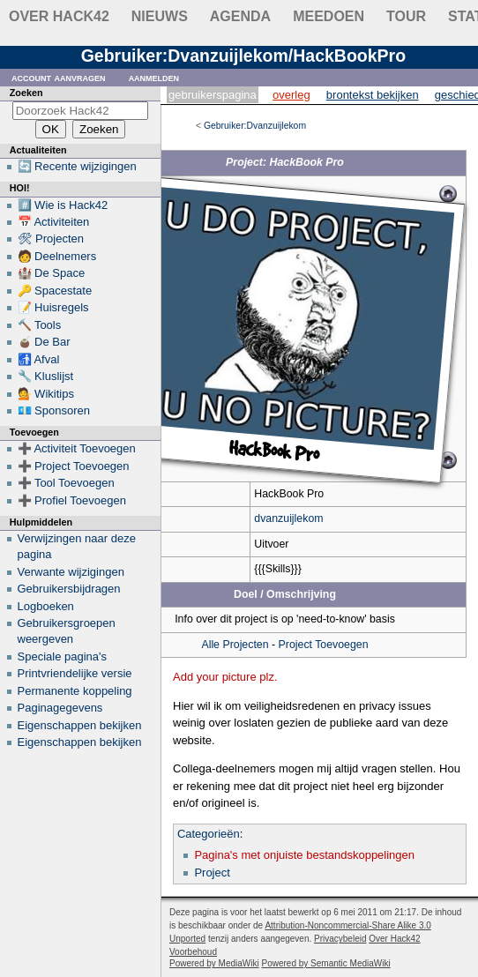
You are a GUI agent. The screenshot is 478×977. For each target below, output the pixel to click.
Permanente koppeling (75, 690)
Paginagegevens (60, 707)
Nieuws (159, 16)
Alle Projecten (234, 644)
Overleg (291, 94)
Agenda (240, 16)
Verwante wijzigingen (71, 571)
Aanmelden (154, 77)
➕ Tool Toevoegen (66, 482)
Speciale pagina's (63, 656)
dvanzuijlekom (288, 518)
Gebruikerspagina (212, 94)
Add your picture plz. (225, 676)
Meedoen (328, 16)
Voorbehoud (193, 952)
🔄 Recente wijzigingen (77, 166)
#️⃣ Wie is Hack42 (63, 205)
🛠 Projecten (51, 238)
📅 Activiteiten (54, 221)
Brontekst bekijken (372, 94)
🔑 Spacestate (55, 290)
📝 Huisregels (53, 307)
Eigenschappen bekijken (80, 725)
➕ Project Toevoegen (74, 466)
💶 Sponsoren (54, 410)
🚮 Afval (39, 359)
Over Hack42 (59, 16)
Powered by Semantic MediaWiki (326, 963)
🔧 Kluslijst (46, 376)
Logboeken (46, 606)
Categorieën (208, 833)
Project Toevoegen (324, 644)
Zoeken (26, 92)
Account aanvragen (58, 77)
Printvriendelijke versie (75, 673)
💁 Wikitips (46, 393)
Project (211, 872)
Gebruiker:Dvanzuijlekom (255, 126)
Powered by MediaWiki (214, 963)
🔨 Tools (40, 325)
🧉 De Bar (44, 341)
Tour (406, 16)
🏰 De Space (52, 273)
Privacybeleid (340, 938)
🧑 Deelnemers (57, 256)
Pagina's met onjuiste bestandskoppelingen (304, 854)
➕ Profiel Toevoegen (72, 500)
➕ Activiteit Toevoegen (77, 448)
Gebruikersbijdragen (69, 588)
